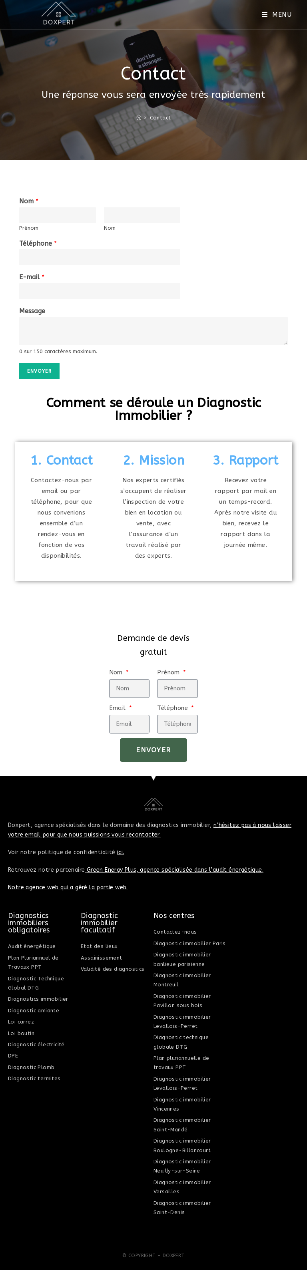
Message (32, 311)
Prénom (28, 228)
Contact (160, 118)
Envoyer (39, 371)
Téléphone (38, 243)
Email (118, 708)
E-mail (31, 277)
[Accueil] (139, 118)
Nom (28, 201)
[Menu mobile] (277, 15)
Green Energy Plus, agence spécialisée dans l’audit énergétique (174, 870)
